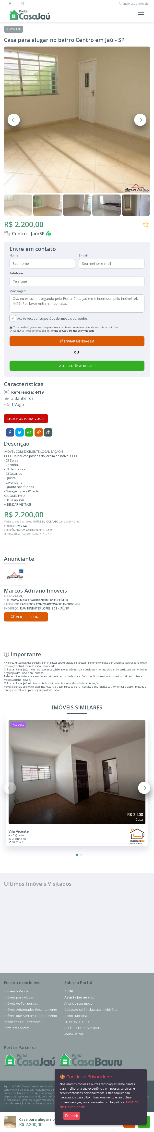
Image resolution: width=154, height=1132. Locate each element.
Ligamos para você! (26, 418)
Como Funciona (75, 1015)
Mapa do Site (74, 1034)
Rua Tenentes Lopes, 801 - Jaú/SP (44, 608)
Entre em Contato (17, 1028)
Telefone (16, 273)
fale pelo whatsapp (77, 366)
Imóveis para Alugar (19, 997)
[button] (77, 855)
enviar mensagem (76, 341)
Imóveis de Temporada (21, 1003)
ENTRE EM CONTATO (45, 521)
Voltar (13, 29)
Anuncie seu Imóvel (78, 1003)
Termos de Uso (58, 330)
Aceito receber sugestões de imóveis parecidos (52, 318)
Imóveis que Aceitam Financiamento (30, 1015)
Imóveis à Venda (16, 991)
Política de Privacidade (81, 330)
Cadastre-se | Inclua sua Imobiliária (90, 1009)
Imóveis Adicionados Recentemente (30, 1009)
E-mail (83, 255)
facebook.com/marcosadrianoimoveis (50, 604)
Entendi (71, 1115)
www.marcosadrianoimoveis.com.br (39, 600)
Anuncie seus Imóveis (133, 3)
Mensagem (18, 291)
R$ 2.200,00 (24, 224)
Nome (14, 255)
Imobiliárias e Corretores (22, 1022)
